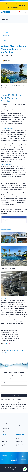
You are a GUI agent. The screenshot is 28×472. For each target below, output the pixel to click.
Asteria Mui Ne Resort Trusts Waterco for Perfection (12, 19)
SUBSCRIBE (14, 395)
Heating (4, 431)
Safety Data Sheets (5, 445)
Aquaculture (5, 35)
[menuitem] (7, 423)
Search (23, 12)
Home (20, 12)
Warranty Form (20, 441)
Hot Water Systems (7, 40)
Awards (18, 425)
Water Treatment (6, 29)
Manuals (4, 438)
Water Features (6, 38)
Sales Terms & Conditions (19, 445)
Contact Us (19, 438)
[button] (25, 12)
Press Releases (20, 423)
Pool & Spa (9, 18)
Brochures (5, 441)
